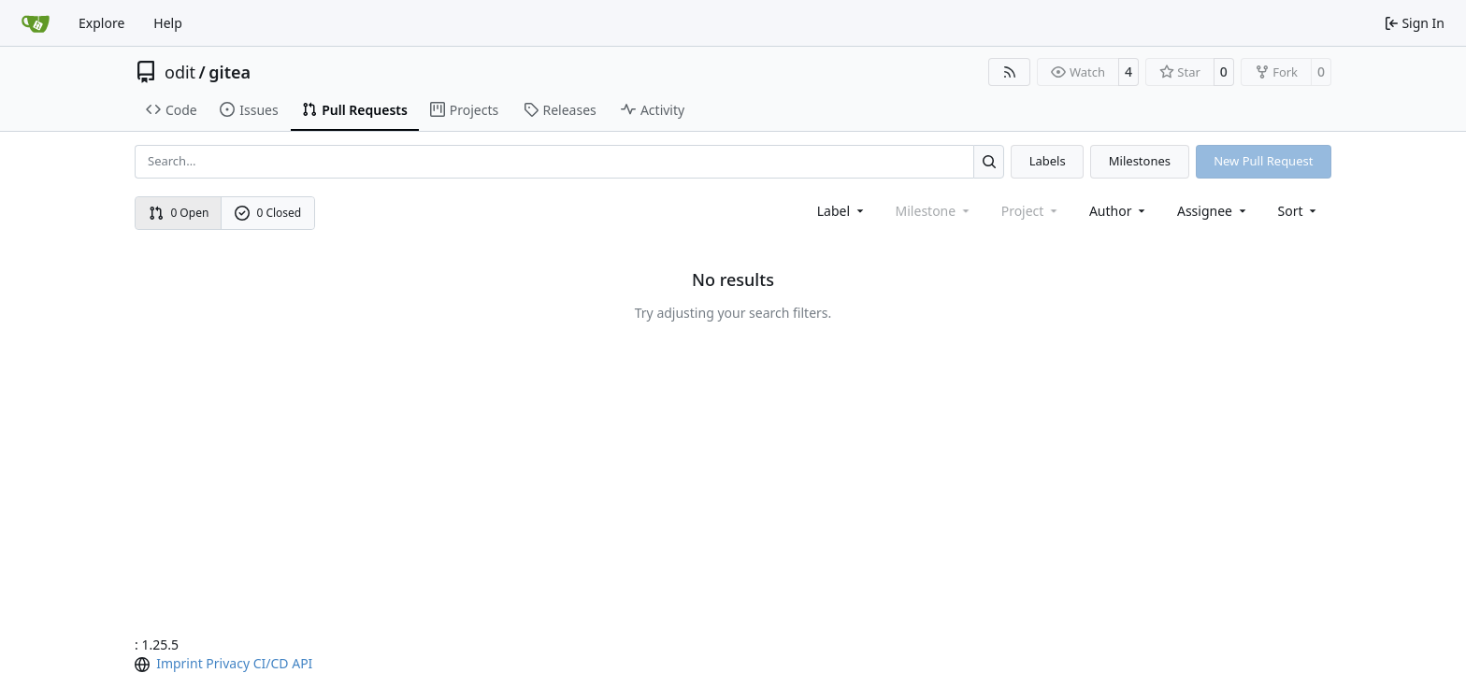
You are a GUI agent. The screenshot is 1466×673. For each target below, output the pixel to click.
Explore (101, 23)
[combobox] (842, 211)
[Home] (35, 23)
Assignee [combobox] (1213, 211)
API (302, 663)
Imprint (179, 663)
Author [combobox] (1118, 211)
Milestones (1140, 160)
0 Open (179, 213)
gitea (229, 72)
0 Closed (268, 213)
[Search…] (988, 161)
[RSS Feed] (1009, 72)
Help (167, 23)
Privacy (228, 663)
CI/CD (271, 663)
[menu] (1299, 211)
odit (180, 72)
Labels (1047, 160)
